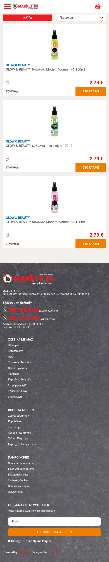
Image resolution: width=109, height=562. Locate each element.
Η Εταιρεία (14, 345)
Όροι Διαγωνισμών (19, 486)
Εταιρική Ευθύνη (17, 391)
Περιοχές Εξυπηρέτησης (22, 444)
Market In (25, 6)
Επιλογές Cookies (18, 480)
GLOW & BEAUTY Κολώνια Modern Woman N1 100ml (45, 69)
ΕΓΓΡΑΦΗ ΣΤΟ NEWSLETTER (54, 532)
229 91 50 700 (21, 318)
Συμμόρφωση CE (17, 385)
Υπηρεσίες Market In (20, 362)
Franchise (13, 373)
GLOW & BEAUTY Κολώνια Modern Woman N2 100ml (45, 222)
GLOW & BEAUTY (18, 65)
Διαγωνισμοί (15, 491)
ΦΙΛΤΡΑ (27, 17)
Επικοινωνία (15, 396)
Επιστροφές (15, 427)
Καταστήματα (15, 351)
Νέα (10, 356)
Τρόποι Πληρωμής (18, 438)
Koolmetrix (54, 552)
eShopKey (24, 552)
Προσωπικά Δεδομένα (21, 469)
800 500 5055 (21, 310)
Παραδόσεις (15, 421)
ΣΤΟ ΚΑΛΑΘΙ (91, 91)
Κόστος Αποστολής (19, 432)
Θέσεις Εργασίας (17, 368)
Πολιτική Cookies (18, 474)
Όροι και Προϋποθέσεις (22, 463)
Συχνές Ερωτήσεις (19, 415)
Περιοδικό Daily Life (19, 379)
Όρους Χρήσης (42, 541)
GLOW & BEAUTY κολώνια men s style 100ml (39, 146)
